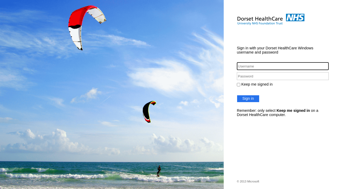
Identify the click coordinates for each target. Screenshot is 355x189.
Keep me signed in (257, 84)
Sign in (248, 98)
